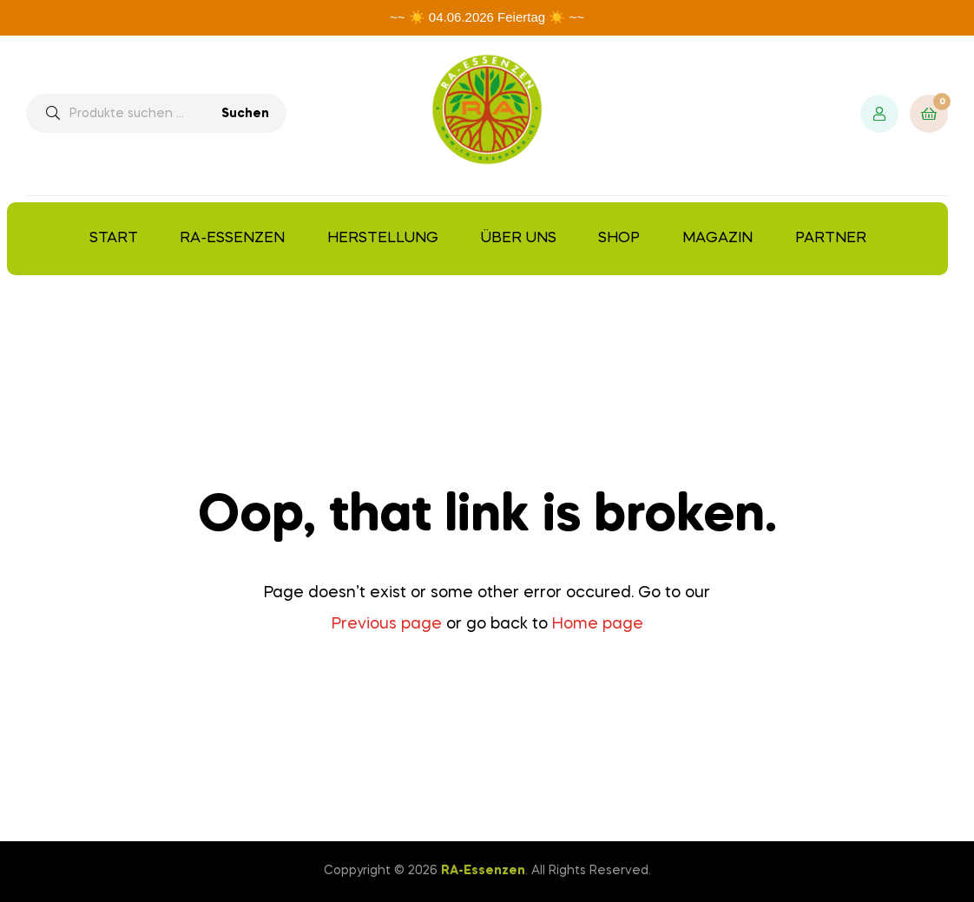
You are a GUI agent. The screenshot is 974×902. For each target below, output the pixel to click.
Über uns (518, 238)
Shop (619, 238)
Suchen (245, 114)
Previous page (387, 624)
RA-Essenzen (232, 238)
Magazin (717, 238)
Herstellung (382, 238)
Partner (830, 238)
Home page (597, 624)
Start (113, 238)
